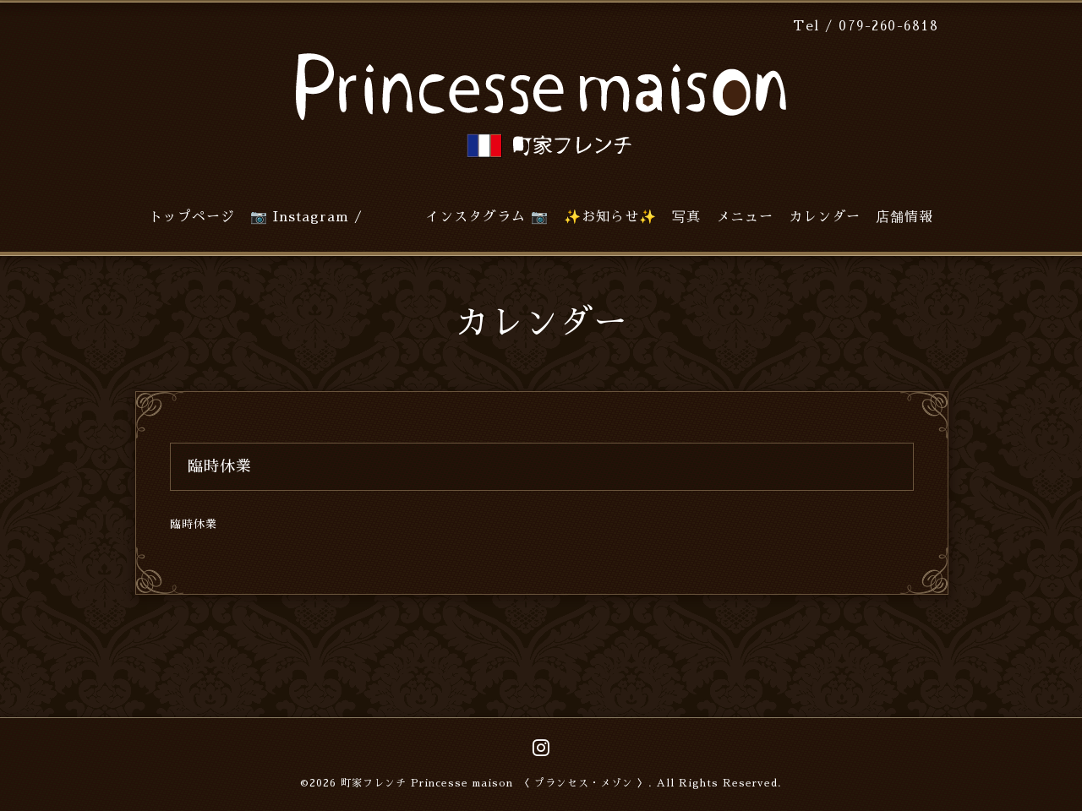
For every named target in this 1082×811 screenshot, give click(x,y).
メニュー (744, 217)
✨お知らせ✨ (610, 217)
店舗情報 (904, 217)
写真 (686, 217)
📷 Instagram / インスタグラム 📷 (399, 217)
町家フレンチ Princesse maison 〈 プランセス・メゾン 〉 (494, 783)
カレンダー (825, 217)
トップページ (192, 217)
